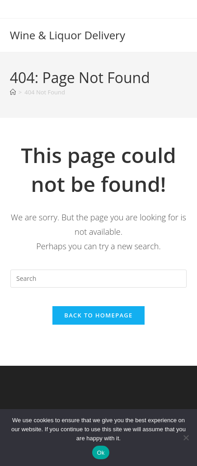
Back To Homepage (98, 315)
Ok (100, 452)
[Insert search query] (98, 279)
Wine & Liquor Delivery (67, 35)
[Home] (13, 92)
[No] (185, 437)
